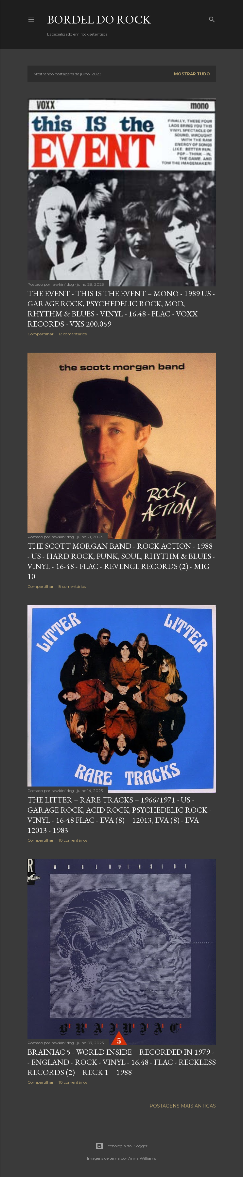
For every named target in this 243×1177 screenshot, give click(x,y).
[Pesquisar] (212, 18)
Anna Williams (142, 1158)
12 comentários (73, 333)
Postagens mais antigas (182, 1106)
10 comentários (73, 840)
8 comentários (72, 586)
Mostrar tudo (192, 73)
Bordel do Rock (99, 19)
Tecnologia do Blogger (121, 1146)
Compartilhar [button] (40, 333)
